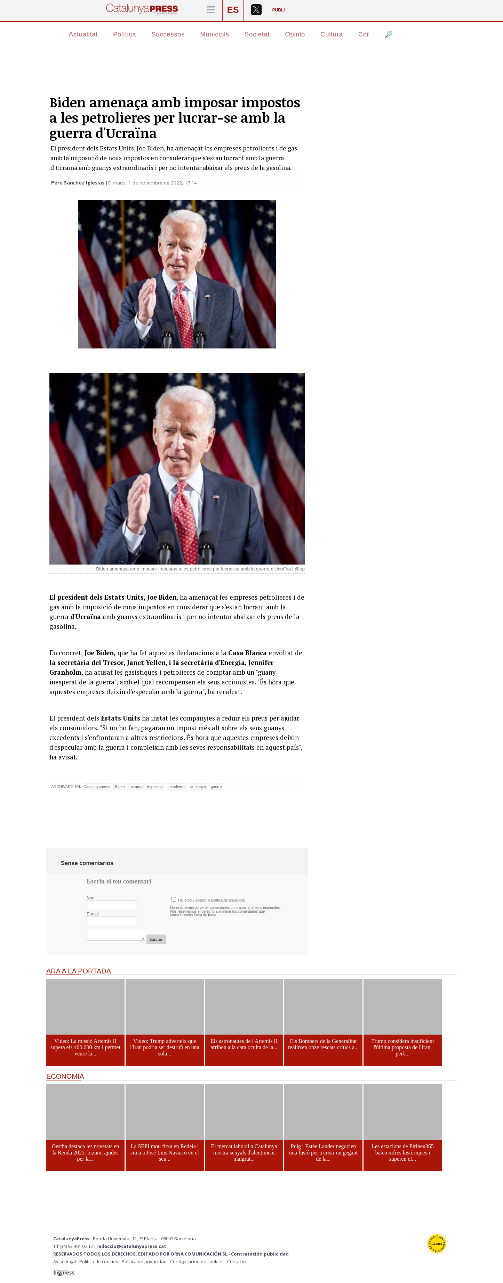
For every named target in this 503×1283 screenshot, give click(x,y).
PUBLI (278, 10)
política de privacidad (228, 900)
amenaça (198, 786)
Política (124, 34)
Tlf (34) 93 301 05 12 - (74, 1246)
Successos (168, 34)
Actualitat (83, 34)
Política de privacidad (144, 1261)
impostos (154, 786)
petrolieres (176, 786)
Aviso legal (64, 1261)
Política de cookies (98, 1261)
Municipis (214, 34)
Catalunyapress (96, 786)
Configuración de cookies (197, 1261)
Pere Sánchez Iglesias (77, 183)
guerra (216, 786)
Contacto (236, 1261)
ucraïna (136, 786)
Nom (91, 898)
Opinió (295, 34)
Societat (257, 34)
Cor (363, 34)
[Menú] (211, 10)
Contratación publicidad (260, 1254)
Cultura (331, 34)
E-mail (92, 914)
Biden (120, 786)
